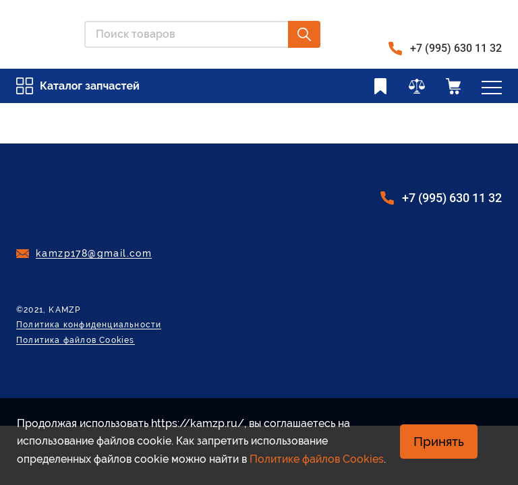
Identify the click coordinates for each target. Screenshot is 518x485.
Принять (438, 441)
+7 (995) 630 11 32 (456, 48)
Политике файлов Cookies (317, 459)
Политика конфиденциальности (88, 325)
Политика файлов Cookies (75, 340)
